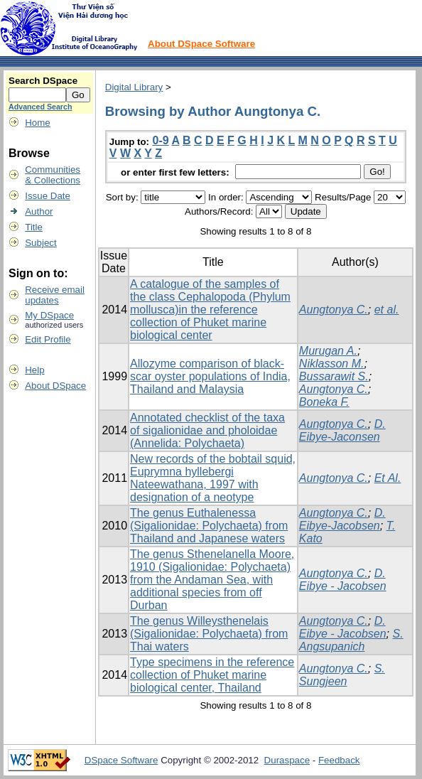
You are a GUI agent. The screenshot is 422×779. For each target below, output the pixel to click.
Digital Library (134, 87)
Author (39, 211)
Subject (40, 242)
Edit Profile (47, 339)
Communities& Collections (52, 175)
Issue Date (47, 195)
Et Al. (387, 478)
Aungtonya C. (333, 309)
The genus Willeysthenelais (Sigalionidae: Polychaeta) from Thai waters (209, 633)
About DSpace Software (201, 43)
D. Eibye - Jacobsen (342, 579)
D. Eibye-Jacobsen (342, 519)
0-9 (161, 140)
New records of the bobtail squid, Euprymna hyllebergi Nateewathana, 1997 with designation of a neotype (213, 478)
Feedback (339, 760)
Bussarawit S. (334, 376)
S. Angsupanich (351, 640)
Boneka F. (324, 402)
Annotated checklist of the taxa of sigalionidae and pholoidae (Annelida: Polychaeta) (207, 430)
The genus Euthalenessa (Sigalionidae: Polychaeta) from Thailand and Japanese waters (209, 525)
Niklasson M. (331, 364)
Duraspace (287, 760)
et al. (386, 309)
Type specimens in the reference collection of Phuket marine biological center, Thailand (212, 675)
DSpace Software (121, 760)
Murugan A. (328, 351)
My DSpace (49, 315)
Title (34, 227)
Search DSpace (43, 80)
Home (37, 122)
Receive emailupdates (55, 295)
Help (34, 370)
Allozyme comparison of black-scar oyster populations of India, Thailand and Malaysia (210, 376)
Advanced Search (40, 106)
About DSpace (55, 385)
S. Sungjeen (342, 674)
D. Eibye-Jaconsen (342, 430)
